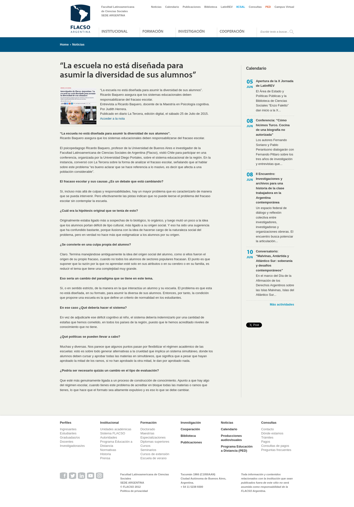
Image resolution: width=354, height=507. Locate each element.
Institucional (115, 31)
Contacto (267, 429)
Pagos (265, 441)
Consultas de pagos (275, 446)
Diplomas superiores (154, 441)
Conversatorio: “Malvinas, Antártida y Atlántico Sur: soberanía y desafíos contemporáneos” (274, 260)
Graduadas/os (70, 437)
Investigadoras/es (72, 446)
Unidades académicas (115, 429)
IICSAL (240, 6)
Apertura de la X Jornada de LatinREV (274, 83)
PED (268, 6)
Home (64, 44)
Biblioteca (210, 6)
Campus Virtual (284, 6)
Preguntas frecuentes (276, 450)
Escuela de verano (153, 458)
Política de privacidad (134, 490)
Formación (152, 31)
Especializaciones (153, 437)
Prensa (105, 458)
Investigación (191, 31)
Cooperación (232, 31)
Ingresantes (68, 429)
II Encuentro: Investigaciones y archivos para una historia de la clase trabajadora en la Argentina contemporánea (270, 188)
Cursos (145, 446)
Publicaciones (192, 6)
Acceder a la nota (112, 118)
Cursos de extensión (154, 454)
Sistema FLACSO (112, 433)
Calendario (172, 6)
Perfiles (65, 422)
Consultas (255, 6)
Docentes (66, 441)
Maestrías (147, 433)
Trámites (267, 437)
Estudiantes (68, 433)
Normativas (108, 450)
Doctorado (147, 429)
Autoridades (108, 437)
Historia (105, 454)
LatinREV (227, 6)
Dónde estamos (272, 433)
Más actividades (282, 304)
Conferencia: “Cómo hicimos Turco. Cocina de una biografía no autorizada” (272, 127)
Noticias (156, 6)
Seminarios (148, 450)
